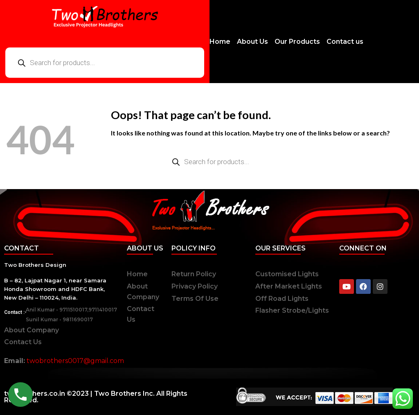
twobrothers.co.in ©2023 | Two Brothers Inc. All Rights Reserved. (95, 397)
